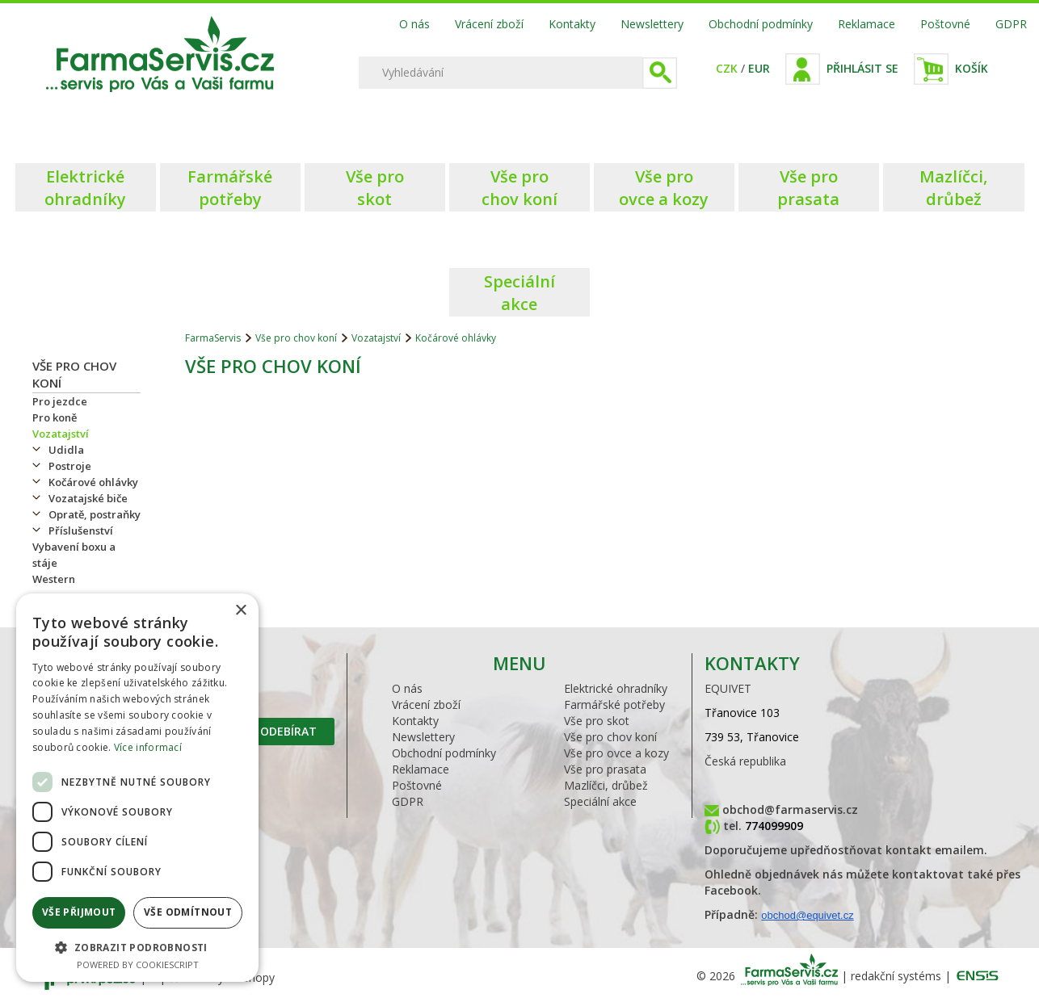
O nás (414, 23)
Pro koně (54, 417)
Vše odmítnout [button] (188, 912)
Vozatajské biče (88, 498)
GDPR (1011, 23)
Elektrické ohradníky (615, 688)
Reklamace (866, 23)
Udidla (66, 449)
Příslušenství (80, 530)
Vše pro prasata (605, 769)
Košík (971, 68)
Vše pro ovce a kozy (616, 753)
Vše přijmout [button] (79, 912)
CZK (727, 68)
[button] (137, 946)
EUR (759, 68)
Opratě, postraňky (94, 514)
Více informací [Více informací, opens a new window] (148, 747)
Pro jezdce (59, 401)
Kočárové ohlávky (93, 482)
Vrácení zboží (489, 23)
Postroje (69, 466)
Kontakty (572, 23)
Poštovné (945, 23)
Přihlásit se (862, 68)
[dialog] (137, 787)
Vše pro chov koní (296, 338)
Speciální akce (600, 801)
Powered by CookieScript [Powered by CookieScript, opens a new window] (138, 964)
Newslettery (652, 23)
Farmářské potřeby (614, 704)
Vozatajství (60, 433)
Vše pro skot (596, 720)
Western (53, 579)
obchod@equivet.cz (807, 915)
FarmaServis (213, 338)
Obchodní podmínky (761, 23)
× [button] (240, 611)
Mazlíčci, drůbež (606, 785)
